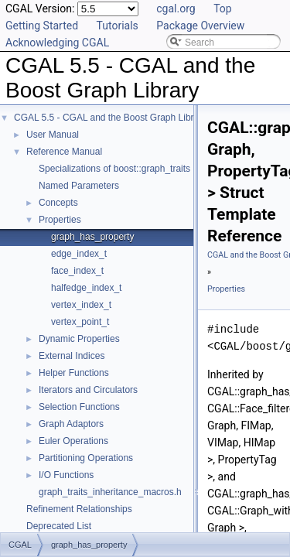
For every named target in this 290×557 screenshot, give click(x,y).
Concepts (58, 202)
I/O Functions (66, 475)
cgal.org (175, 8)
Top (222, 8)
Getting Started (41, 25)
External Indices (71, 355)
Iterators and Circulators (88, 389)
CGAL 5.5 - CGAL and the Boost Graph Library (110, 117)
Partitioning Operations (86, 458)
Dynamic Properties (79, 338)
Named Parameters (79, 185)
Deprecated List (58, 526)
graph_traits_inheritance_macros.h (110, 492)
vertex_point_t (80, 321)
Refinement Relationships (79, 509)
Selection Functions (79, 407)
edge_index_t (79, 253)
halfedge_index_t (86, 287)
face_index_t (77, 270)
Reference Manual (64, 151)
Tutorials (117, 25)
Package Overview (200, 25)
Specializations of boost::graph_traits (114, 168)
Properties (60, 219)
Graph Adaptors (71, 424)
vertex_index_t (81, 304)
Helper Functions (74, 372)
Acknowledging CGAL (57, 42)
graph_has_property (92, 236)
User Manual (52, 134)
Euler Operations (73, 441)
